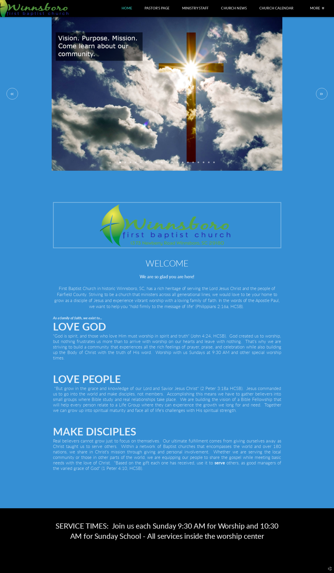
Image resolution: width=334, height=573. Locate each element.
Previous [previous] (12, 93)
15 (193, 164)
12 (177, 164)
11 (172, 164)
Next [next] (321, 93)
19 (214, 164)
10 (167, 164)
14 (187, 164)
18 (208, 164)
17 (203, 164)
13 (182, 164)
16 (198, 164)
